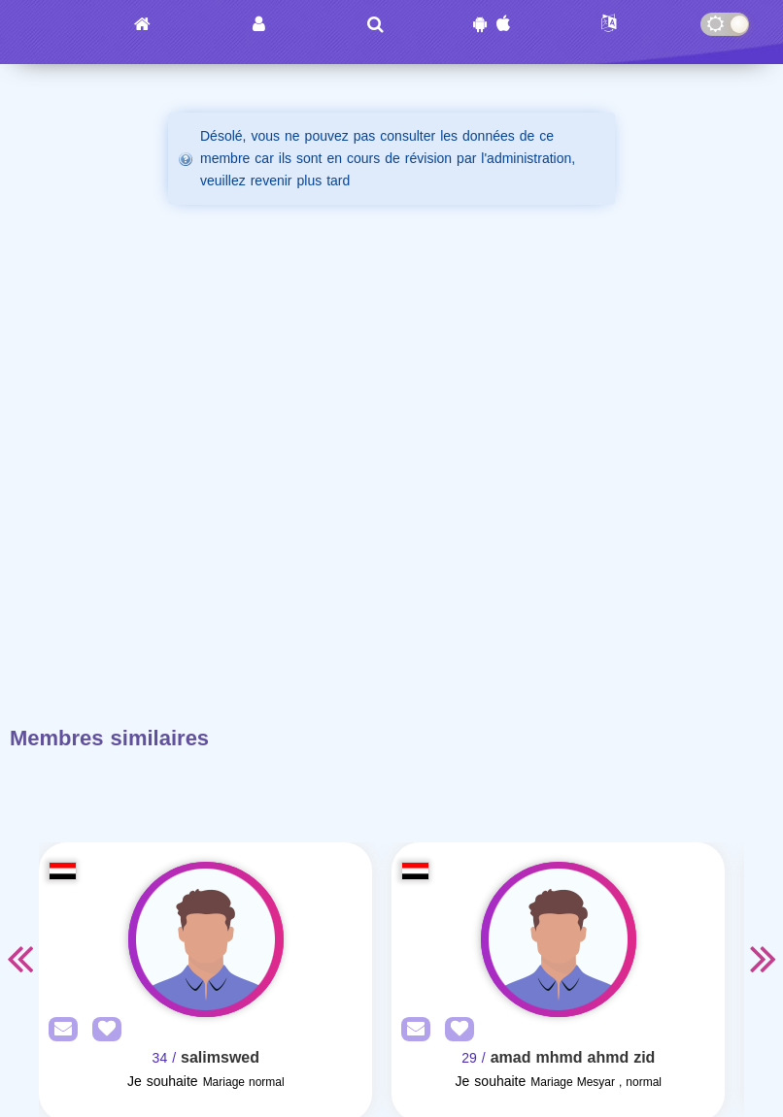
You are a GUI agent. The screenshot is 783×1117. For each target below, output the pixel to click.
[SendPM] (58, 1030)
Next (763, 958)
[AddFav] (102, 1030)
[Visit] (205, 939)
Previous (19, 958)
